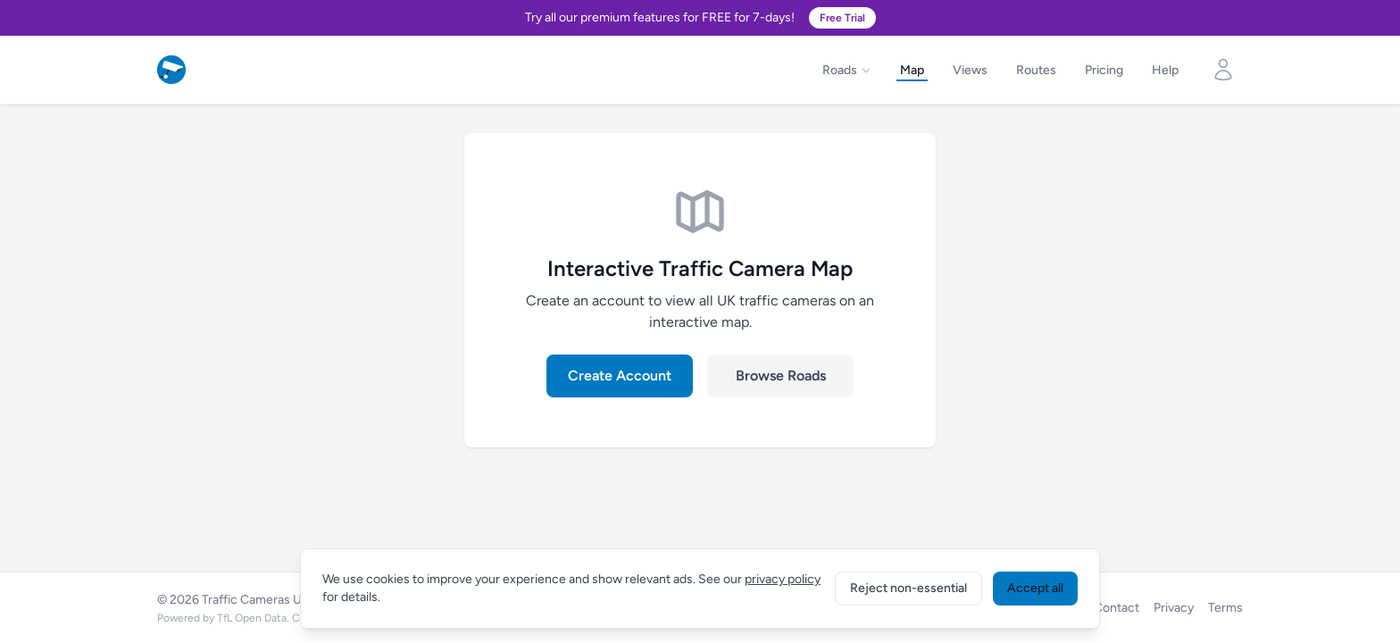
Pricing (1104, 70)
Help (1165, 70)
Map (912, 70)
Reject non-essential (908, 588)
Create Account (619, 375)
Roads (846, 70)
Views (970, 70)
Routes (1036, 70)
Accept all (1035, 588)
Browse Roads (781, 375)
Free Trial (842, 18)
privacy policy (783, 579)
